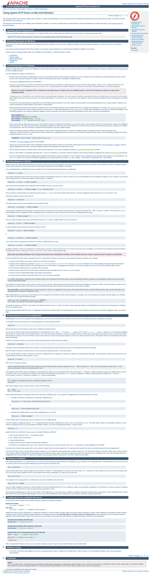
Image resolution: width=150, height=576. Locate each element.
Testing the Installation (138, 39)
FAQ (136, 3)
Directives (131, 3)
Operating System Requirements (137, 22)
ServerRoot (30, 420)
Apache (5, 9)
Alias (121, 108)
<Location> (114, 108)
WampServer (13, 60)
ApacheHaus (13, 55)
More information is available (111, 145)
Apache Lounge (14, 57)
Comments (135, 50)
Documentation (21, 9)
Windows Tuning (136, 45)
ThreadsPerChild (16, 96)
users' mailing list (17, 20)
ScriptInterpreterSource (85, 149)
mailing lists (96, 565)
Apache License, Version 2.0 (21, 572)
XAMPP (12, 62)
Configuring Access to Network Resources (138, 42)
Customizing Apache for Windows (21, 66)
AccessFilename (116, 153)
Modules (124, 3)
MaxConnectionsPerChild (18, 85)
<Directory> (79, 109)
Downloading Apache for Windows (21, 41)
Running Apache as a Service (140, 33)
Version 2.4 (30, 9)
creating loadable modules (26, 141)
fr (124, 15)
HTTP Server (12, 9)
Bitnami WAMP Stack (16, 58)
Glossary (140, 3)
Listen (78, 461)
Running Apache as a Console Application (137, 36)
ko (127, 15)
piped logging (117, 551)
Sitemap (146, 3)
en (121, 15)
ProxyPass (13, 109)
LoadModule (58, 132)
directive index (123, 69)
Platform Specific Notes (41, 9)
